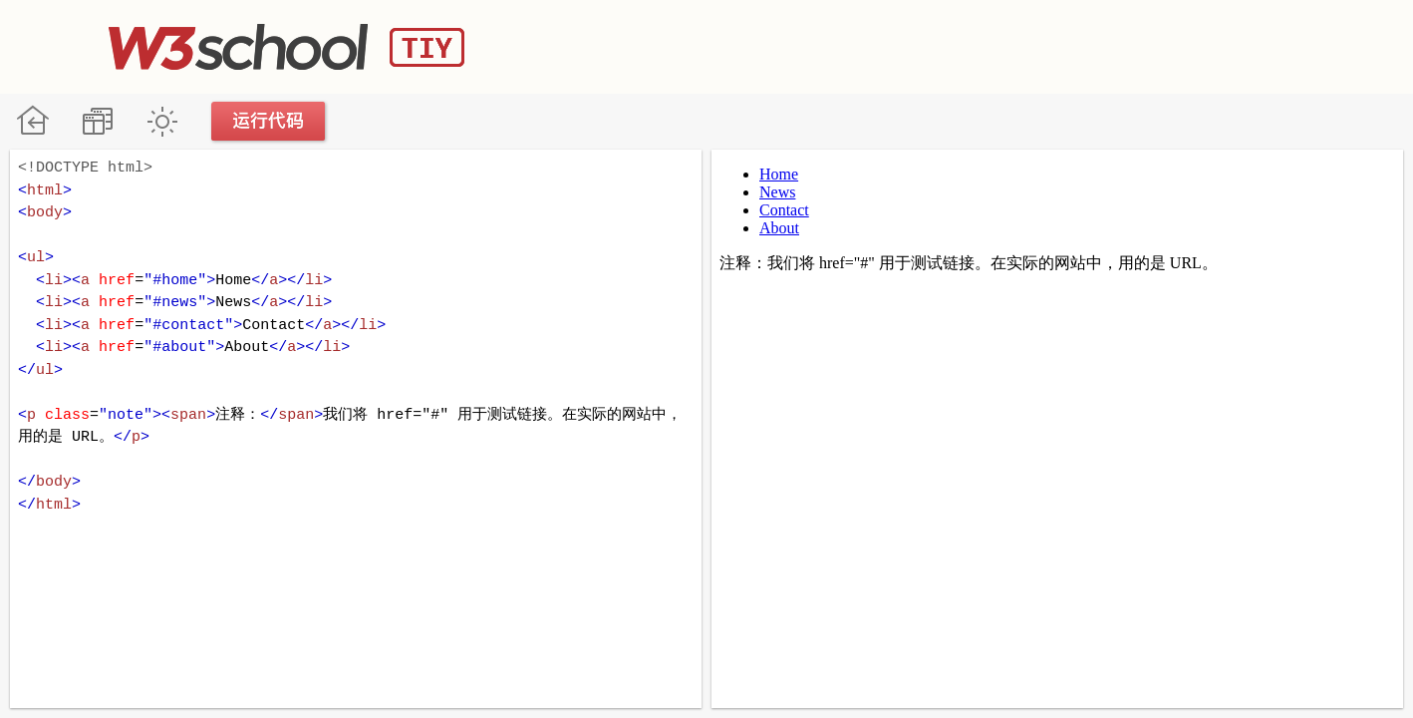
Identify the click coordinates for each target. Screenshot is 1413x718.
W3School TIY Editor (286, 47)
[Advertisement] (941, 45)
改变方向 (97, 121)
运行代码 (269, 121)
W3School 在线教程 (32, 121)
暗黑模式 (162, 121)
